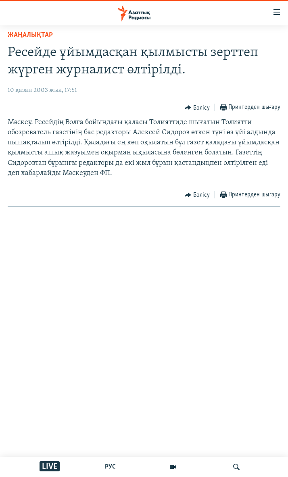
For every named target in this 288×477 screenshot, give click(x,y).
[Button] (197, 107)
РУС (110, 467)
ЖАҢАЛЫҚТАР (30, 35)
